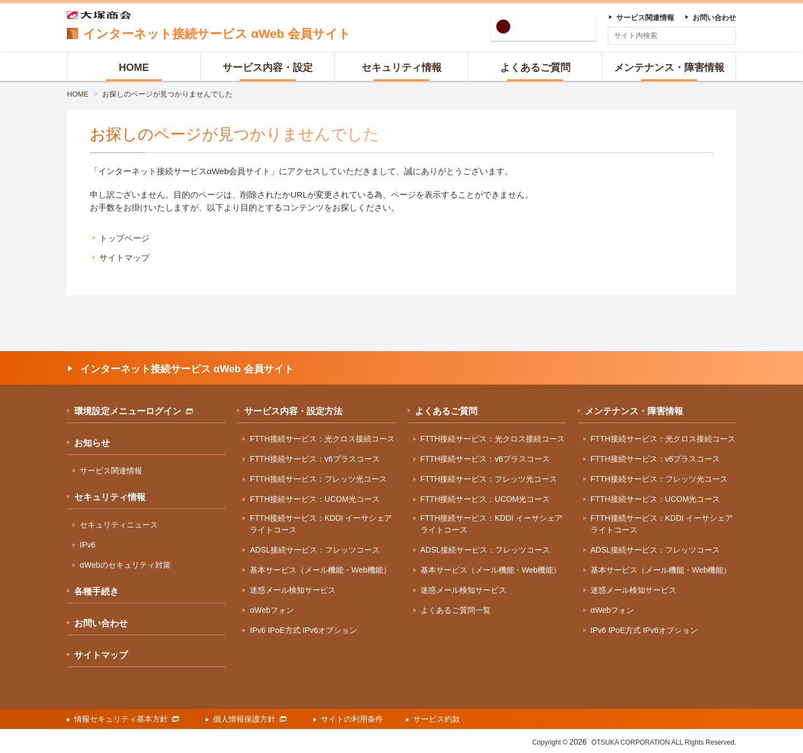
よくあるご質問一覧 (455, 610)
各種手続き (96, 591)
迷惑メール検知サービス (293, 590)
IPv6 (87, 544)
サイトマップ (124, 257)
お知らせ (92, 443)
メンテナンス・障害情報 (634, 411)
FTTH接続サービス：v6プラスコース (315, 458)
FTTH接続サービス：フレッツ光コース (318, 478)
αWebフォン (272, 610)
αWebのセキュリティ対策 (125, 564)
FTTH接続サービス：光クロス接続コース (322, 438)
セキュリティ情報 (110, 497)
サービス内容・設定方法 (293, 411)
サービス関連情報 (111, 470)
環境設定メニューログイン (133, 411)
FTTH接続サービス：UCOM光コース (315, 499)
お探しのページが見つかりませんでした (167, 94)
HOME (78, 94)
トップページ (124, 238)
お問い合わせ (101, 623)
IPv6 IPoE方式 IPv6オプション (303, 630)
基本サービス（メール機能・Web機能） (320, 569)
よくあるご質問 (446, 411)
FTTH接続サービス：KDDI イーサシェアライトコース (321, 524)
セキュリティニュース (119, 524)
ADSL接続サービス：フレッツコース (315, 549)
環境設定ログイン (553, 26)
